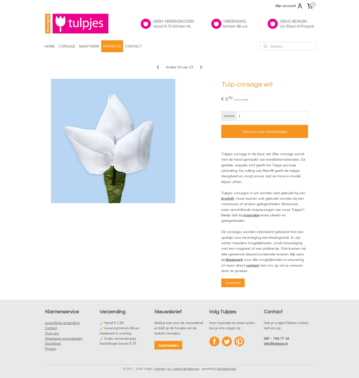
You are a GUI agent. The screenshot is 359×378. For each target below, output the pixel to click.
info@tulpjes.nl (276, 343)
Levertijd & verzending (62, 323)
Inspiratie (251, 215)
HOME (50, 46)
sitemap (160, 369)
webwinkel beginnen (186, 369)
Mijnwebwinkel (226, 369)
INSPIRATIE (112, 46)
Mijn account (289, 6)
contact (252, 265)
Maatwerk (234, 259)
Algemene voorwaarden (64, 338)
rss (169, 369)
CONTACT (133, 46)
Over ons (52, 333)
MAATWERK (89, 46)
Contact (51, 328)
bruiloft (227, 198)
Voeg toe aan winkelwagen (264, 131)
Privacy (50, 349)
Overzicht (233, 283)
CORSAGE (67, 46)
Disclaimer (53, 343)
